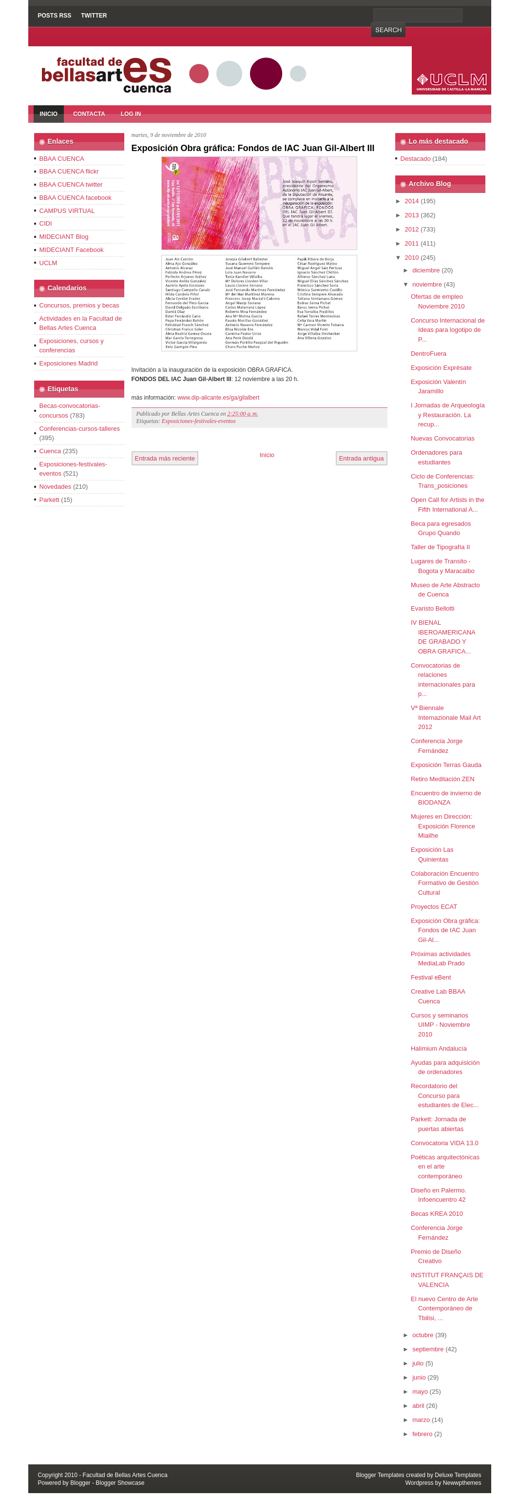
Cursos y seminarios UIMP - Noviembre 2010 (440, 1025)
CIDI (45, 223)
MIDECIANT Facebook (71, 249)
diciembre (426, 270)
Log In (131, 114)
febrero (422, 1434)
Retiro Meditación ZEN (443, 779)
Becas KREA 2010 (437, 1213)
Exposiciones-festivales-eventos (199, 421)
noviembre (427, 284)
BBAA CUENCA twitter (71, 184)
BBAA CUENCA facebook (75, 197)
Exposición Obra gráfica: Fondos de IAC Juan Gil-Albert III (253, 148)
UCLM (48, 263)
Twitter (94, 15)
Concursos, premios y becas (79, 305)
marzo (421, 1419)
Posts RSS (55, 15)
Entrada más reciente (165, 458)
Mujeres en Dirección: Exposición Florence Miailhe (443, 826)
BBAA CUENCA (61, 158)
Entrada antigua (361, 458)
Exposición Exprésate (441, 367)
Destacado (416, 158)
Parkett (49, 499)
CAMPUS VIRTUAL (67, 210)
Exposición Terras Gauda (446, 764)
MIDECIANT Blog (64, 236)
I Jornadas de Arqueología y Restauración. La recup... (448, 415)
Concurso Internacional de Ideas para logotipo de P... (448, 330)
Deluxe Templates (458, 1475)
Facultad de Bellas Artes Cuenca (125, 1475)
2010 (412, 257)
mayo (420, 1391)
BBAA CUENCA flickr (69, 171)
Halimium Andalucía (439, 1048)
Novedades (55, 486)
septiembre (427, 1349)
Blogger (80, 1482)
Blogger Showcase (120, 1482)
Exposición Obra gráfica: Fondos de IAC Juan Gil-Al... (445, 930)
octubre (422, 1335)
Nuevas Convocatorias (443, 438)
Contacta (89, 114)
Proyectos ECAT (434, 906)
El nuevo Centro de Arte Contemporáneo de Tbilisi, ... (444, 1308)
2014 (412, 201)
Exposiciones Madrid (68, 363)
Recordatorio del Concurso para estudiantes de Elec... (445, 1095)
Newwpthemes (462, 1482)
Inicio (49, 114)
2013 (412, 215)
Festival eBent (431, 977)
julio (417, 1363)
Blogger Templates (380, 1475)
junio (418, 1377)
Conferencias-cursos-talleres (79, 428)
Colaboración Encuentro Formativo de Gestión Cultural (445, 883)
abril (418, 1405)
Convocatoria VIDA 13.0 (445, 1143)
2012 (412, 229)
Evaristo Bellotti (433, 608)
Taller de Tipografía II (440, 547)
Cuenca (50, 451)
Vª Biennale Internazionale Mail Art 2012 (446, 717)
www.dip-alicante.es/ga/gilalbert (218, 397)
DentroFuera (428, 353)
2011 (412, 243)
